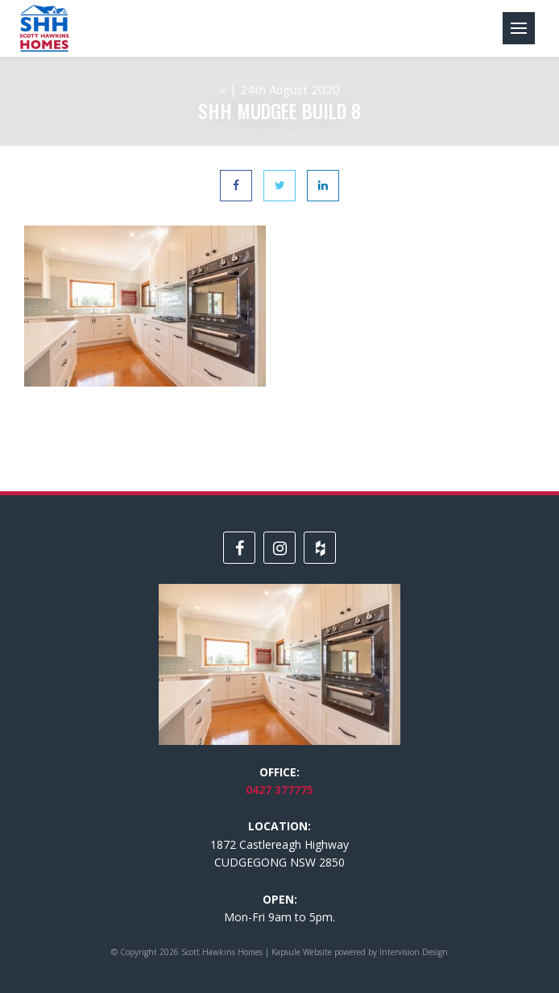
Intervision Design (413, 952)
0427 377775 (279, 789)
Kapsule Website (301, 952)
